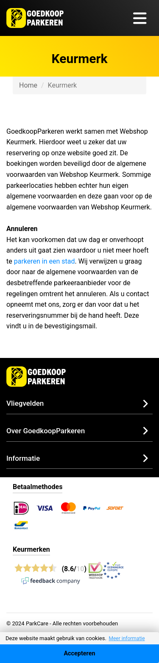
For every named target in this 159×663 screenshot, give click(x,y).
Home (28, 85)
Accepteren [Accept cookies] (79, 653)
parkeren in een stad (44, 261)
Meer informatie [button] (127, 638)
